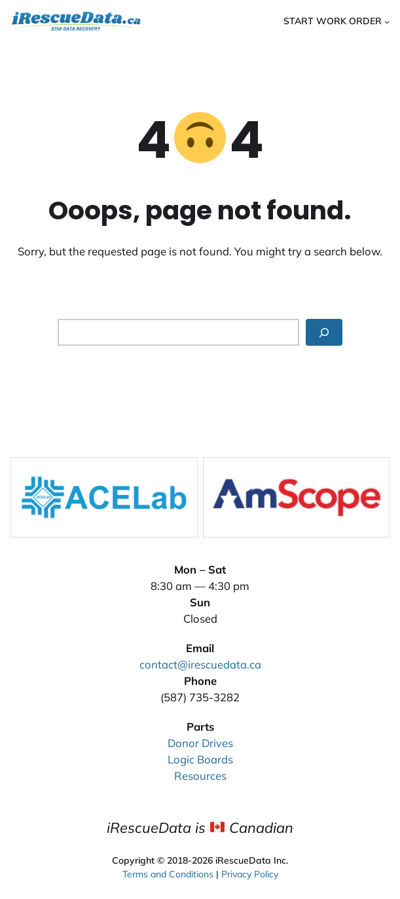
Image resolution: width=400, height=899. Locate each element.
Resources (200, 775)
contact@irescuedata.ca (200, 664)
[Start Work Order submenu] (387, 21)
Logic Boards (200, 759)
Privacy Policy (249, 872)
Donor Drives (200, 743)
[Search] (324, 332)
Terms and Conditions (167, 872)
